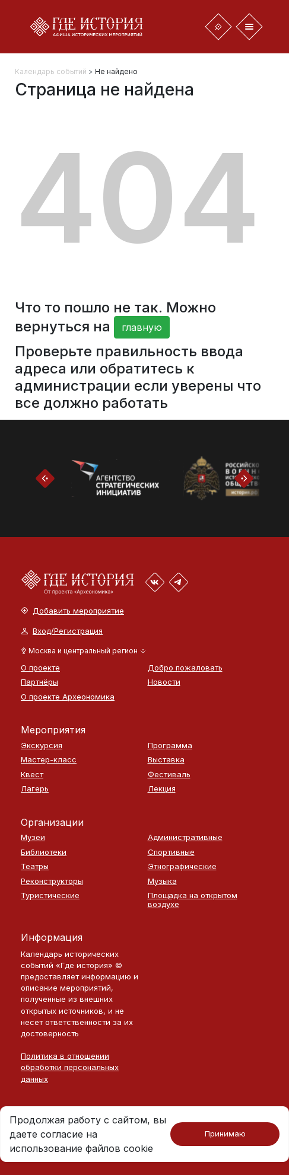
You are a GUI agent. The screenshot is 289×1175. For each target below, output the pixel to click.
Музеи (33, 837)
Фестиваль (169, 774)
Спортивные (171, 852)
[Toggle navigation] (218, 26)
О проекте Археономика (68, 696)
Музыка (162, 881)
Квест (32, 774)
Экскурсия (41, 745)
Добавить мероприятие (72, 610)
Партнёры (39, 682)
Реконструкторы (52, 881)
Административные (185, 837)
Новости (164, 682)
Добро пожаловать (185, 667)
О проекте (40, 667)
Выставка (166, 759)
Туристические (50, 895)
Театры (35, 866)
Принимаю (225, 1133)
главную (142, 327)
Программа (170, 745)
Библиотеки (43, 852)
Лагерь (35, 788)
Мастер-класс (49, 759)
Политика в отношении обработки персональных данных (70, 1067)
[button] (83, 650)
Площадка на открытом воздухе (192, 899)
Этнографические (182, 866)
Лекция (162, 788)
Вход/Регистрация (62, 631)
